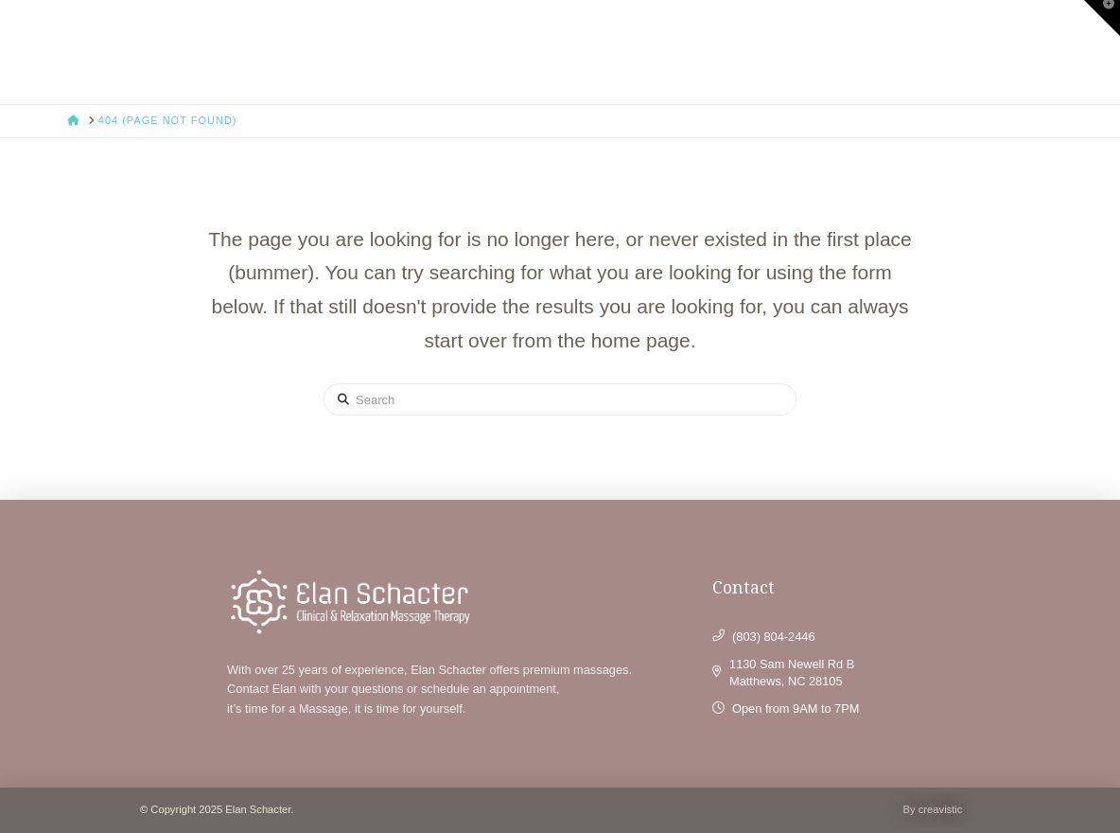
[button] (1102, 18)
